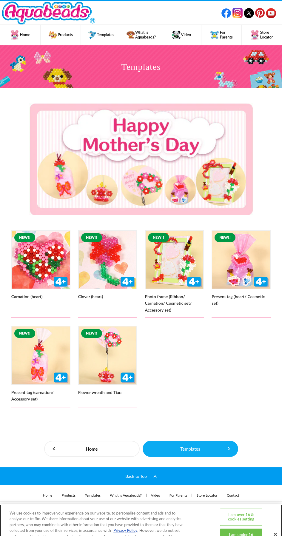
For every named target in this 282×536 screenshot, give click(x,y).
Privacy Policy (125, 509)
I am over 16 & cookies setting (241, 496)
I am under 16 (241, 513)
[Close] (275, 513)
